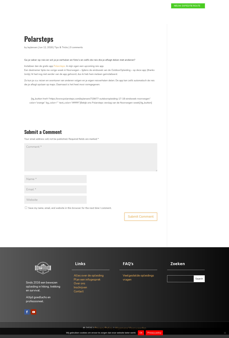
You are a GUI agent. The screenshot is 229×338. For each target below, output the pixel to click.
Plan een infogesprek (87, 283)
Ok (141, 332)
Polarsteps (59, 69)
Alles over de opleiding (89, 279)
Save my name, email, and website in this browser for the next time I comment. (69, 211)
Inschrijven (80, 291)
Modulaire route (78, 6)
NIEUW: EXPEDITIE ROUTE (187, 5)
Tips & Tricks (61, 50)
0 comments (76, 50)
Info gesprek (124, 6)
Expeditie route (102, 6)
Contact (156, 6)
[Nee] (224, 332)
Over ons (141, 6)
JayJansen (32, 50)
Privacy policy (154, 332)
